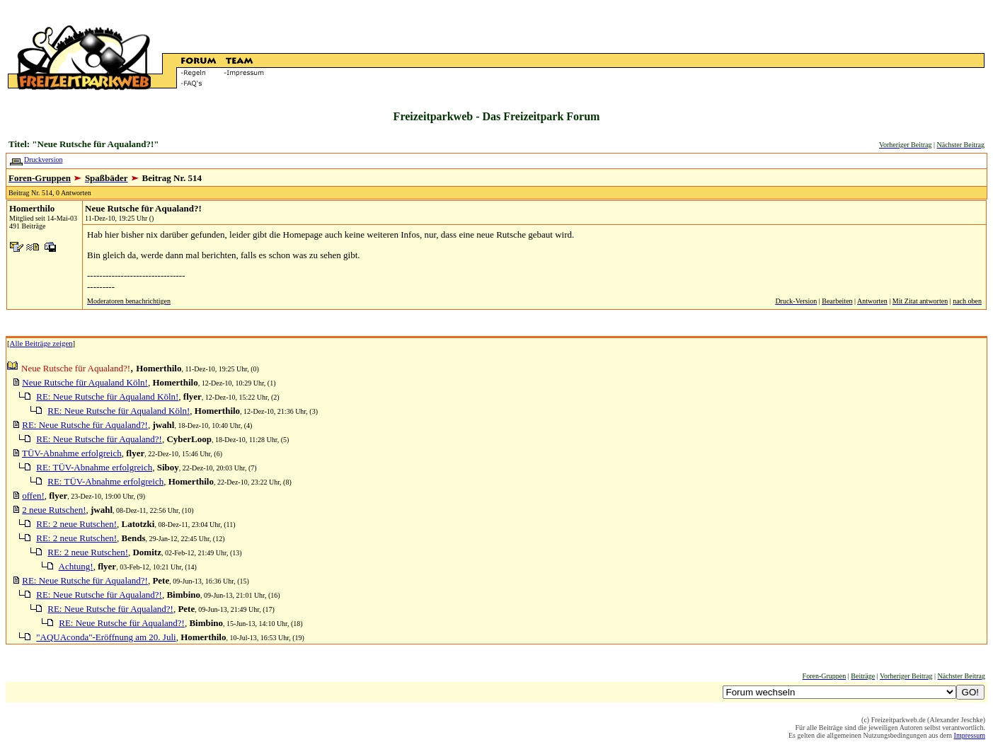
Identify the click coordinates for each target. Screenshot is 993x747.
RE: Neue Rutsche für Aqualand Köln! (107, 396)
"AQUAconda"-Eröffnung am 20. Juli (106, 637)
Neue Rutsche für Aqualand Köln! (85, 382)
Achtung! (76, 566)
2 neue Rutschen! (54, 509)
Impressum (969, 735)
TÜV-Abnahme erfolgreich (72, 453)
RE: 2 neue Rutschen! (76, 524)
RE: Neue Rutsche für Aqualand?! (85, 424)
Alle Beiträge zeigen (41, 343)
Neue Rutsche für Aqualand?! (143, 208)
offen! (33, 495)
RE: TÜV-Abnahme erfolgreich (94, 467)
